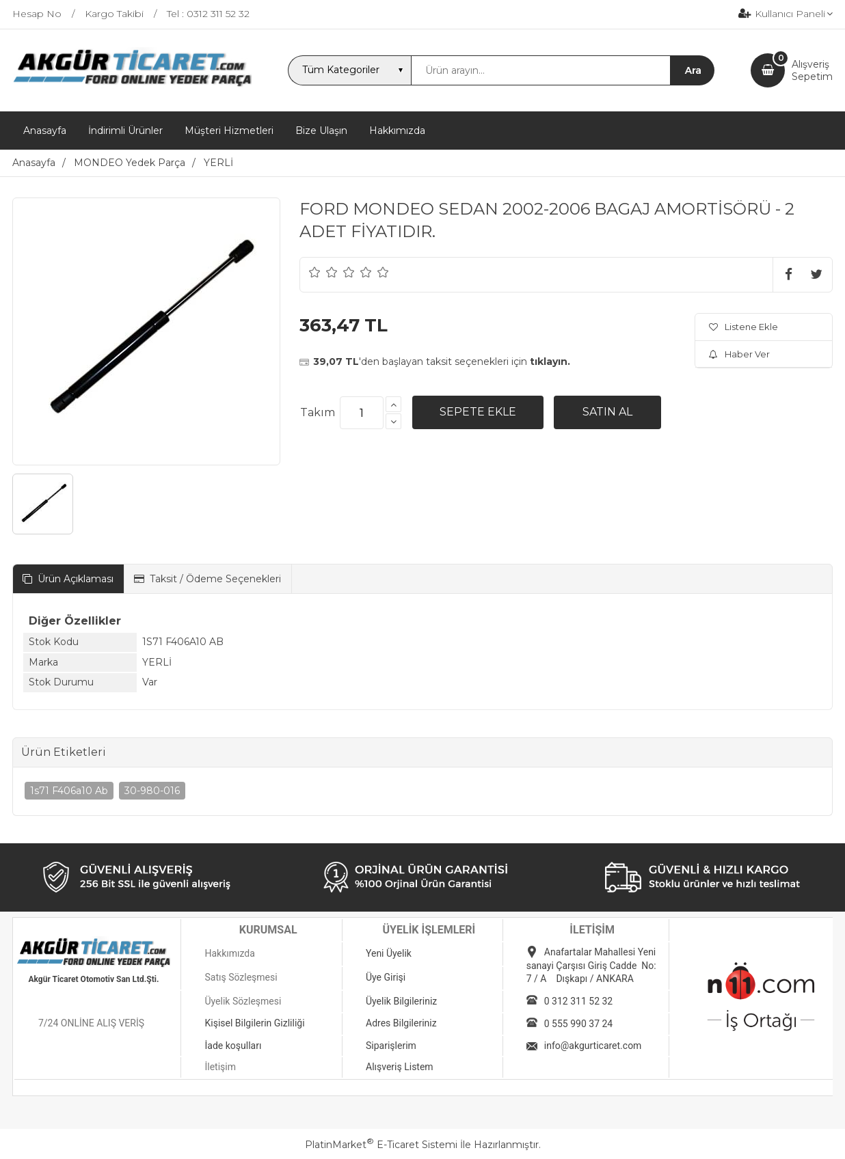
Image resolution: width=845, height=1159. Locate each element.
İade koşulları (232, 1045)
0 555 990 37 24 (578, 1023)
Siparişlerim (391, 1045)
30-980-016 (152, 791)
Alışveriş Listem (399, 1066)
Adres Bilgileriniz (401, 1023)
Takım (317, 412)
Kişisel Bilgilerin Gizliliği (254, 1023)
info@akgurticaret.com (593, 1045)
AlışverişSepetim (812, 70)
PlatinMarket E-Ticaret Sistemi (381, 1144)
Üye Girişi (385, 977)
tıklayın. (550, 361)
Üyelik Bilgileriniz (401, 1001)
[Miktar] (362, 412)
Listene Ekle (743, 326)
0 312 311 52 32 (578, 1001)
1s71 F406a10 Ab (69, 791)
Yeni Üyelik (389, 953)
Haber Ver (739, 354)
